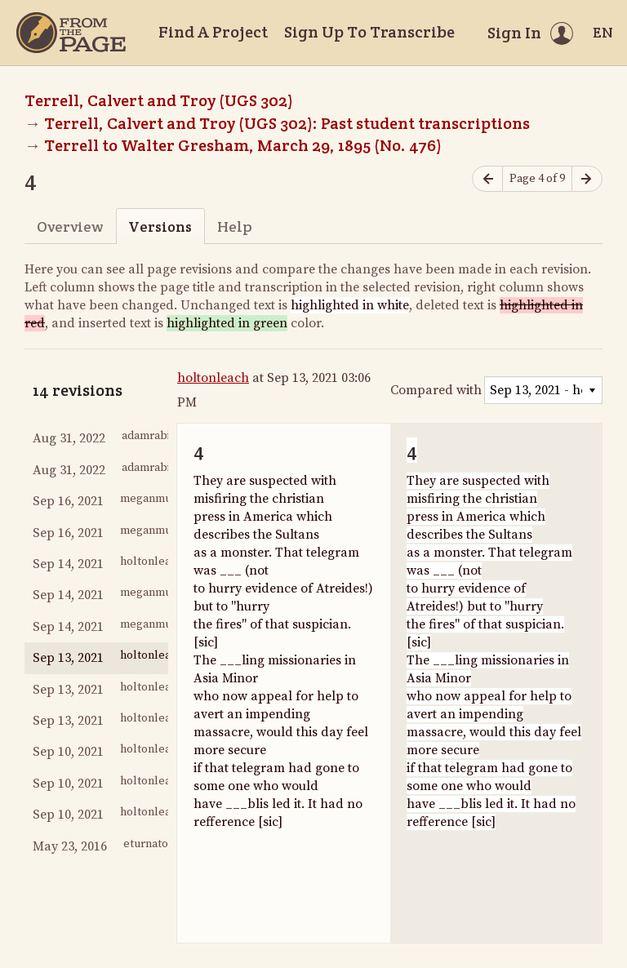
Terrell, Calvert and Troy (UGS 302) (158, 100)
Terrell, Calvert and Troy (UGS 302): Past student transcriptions (287, 123)
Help (234, 226)
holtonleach (213, 378)
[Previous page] (487, 179)
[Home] (71, 32)
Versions (160, 226)
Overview (70, 226)
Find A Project (213, 31)
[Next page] (587, 179)
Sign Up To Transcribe (369, 31)
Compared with (436, 390)
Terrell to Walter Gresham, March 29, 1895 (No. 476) (243, 145)
